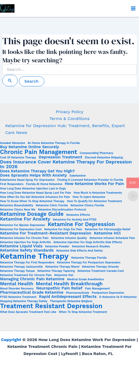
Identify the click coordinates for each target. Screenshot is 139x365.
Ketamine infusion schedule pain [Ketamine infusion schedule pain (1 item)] (112, 238)
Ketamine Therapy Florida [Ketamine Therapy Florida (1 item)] (89, 258)
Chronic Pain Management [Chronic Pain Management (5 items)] (38, 152)
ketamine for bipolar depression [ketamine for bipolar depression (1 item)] (22, 225)
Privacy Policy (69, 111)
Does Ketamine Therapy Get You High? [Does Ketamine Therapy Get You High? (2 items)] (37, 171)
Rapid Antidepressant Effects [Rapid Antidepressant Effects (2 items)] (68, 297)
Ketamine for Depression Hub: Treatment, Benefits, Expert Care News (65, 129)
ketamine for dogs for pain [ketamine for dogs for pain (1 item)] (63, 229)
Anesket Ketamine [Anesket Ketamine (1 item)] (12, 143)
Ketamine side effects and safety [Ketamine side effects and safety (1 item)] (79, 250)
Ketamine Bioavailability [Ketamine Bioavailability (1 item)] (16, 205)
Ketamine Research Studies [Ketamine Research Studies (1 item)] (91, 246)
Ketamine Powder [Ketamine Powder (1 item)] (57, 246)
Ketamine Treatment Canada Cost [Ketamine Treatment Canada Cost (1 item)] (100, 271)
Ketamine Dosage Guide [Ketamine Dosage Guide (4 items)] (31, 214)
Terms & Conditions (69, 118)
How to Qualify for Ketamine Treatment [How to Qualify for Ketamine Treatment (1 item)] (94, 201)
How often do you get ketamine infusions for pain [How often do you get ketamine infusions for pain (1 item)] (35, 197)
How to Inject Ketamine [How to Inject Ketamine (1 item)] (89, 197)
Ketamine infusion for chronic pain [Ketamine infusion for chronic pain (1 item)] (24, 238)
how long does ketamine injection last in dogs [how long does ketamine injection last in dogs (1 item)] (33, 188)
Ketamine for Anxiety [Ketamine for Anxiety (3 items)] (25, 219)
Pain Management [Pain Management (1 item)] (97, 288)
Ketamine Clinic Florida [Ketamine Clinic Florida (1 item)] (52, 205)
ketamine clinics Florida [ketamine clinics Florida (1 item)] (87, 205)
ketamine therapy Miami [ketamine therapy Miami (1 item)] (62, 267)
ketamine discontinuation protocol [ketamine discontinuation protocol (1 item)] (62, 209)
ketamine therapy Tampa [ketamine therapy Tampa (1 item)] (17, 271)
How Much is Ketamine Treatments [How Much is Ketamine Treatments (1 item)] (98, 193)
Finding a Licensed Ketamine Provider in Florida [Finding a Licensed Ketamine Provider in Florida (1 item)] (90, 180)
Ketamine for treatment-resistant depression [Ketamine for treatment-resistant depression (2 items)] (45, 233)
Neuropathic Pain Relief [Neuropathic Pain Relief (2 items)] (59, 288)
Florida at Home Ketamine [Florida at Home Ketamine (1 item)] (44, 184)
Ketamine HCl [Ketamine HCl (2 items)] (107, 233)
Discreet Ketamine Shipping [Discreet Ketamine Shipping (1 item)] (104, 157)
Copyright (11, 339)
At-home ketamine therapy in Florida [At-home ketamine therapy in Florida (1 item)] (54, 143)
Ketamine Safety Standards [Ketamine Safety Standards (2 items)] (27, 250)
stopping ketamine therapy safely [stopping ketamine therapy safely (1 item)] (23, 301)
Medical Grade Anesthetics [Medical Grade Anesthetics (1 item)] (85, 279)
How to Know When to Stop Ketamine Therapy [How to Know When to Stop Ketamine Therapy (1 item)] (32, 201)
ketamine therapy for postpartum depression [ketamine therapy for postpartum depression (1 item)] (88, 262)
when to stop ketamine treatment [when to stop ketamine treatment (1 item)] (83, 312)
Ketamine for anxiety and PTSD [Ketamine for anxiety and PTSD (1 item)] (75, 219)
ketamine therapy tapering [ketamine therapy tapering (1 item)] (56, 271)
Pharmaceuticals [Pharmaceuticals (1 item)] (77, 293)
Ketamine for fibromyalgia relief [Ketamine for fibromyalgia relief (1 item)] (107, 229)
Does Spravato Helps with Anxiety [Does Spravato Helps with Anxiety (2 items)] (33, 175)
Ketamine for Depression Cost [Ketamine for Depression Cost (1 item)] (21, 229)
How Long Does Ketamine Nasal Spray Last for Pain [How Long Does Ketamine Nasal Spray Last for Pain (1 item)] (35, 193)
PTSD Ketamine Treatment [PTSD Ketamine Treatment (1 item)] (18, 297)
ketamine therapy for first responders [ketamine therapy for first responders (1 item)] (27, 262)
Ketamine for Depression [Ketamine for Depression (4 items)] (81, 224)
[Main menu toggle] (133, 8)
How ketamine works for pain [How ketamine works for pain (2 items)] (94, 184)
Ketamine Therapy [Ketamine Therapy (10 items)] (34, 256)
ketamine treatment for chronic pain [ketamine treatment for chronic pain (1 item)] (26, 275)
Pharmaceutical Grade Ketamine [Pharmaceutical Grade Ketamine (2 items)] (31, 292)
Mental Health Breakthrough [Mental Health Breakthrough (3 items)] (69, 283)
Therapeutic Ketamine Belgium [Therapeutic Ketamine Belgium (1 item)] (71, 301)
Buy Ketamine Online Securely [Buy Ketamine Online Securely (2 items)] (29, 147)
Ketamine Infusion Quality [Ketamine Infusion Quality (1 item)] (69, 238)
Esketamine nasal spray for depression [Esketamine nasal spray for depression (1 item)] (27, 180)
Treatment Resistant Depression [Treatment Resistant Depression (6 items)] (51, 306)
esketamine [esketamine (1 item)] (78, 175)
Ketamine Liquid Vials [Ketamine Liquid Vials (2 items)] (21, 246)
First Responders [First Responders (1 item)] (11, 184)
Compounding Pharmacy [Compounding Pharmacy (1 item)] (96, 153)
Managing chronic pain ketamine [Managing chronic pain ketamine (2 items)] (32, 279)
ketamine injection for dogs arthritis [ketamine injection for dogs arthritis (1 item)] (25, 242)
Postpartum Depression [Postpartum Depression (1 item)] (108, 293)
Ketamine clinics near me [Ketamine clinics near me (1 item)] (17, 209)
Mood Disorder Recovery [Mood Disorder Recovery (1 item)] (16, 288)
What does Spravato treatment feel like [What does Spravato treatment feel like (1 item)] (28, 312)
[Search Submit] (10, 80)
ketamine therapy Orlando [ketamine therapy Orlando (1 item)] (100, 267)
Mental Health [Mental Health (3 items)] (16, 283)
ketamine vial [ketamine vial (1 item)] (63, 275)
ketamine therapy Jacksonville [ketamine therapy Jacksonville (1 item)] (21, 267)
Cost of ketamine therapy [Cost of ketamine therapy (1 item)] (18, 157)
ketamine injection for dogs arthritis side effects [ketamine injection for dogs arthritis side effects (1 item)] (87, 242)
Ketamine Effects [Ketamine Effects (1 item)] (78, 215)
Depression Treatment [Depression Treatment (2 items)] (60, 157)
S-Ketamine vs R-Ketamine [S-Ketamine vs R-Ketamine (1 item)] (118, 297)
